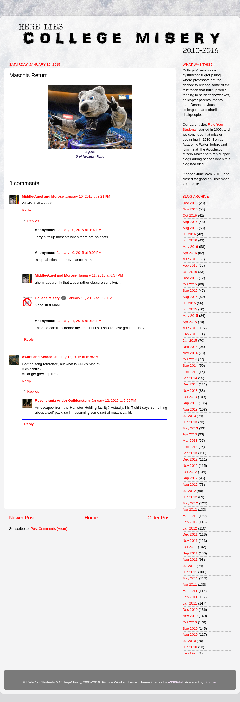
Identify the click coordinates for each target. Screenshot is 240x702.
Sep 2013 (190, 403)
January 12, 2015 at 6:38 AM (76, 357)
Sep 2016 (190, 222)
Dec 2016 (190, 203)
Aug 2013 (190, 409)
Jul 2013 (189, 416)
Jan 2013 (190, 453)
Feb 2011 (190, 597)
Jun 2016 (190, 240)
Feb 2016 (190, 265)
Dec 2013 (190, 384)
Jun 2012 (190, 497)
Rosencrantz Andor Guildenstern (62, 400)
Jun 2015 (190, 309)
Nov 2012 (190, 466)
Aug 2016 (190, 228)
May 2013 (190, 428)
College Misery (47, 298)
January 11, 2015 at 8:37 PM (100, 275)
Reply (26, 210)
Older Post (159, 517)
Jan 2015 (190, 340)
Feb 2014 (190, 372)
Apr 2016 (190, 253)
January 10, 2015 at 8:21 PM (87, 196)
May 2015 (190, 316)
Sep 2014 (190, 365)
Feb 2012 (190, 522)
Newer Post (22, 517)
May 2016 (190, 247)
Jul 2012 (189, 491)
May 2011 (190, 578)
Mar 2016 (190, 259)
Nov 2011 (190, 541)
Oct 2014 (190, 359)
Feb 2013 (190, 447)
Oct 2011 (190, 547)
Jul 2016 (189, 234)
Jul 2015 (189, 303)
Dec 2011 (190, 534)
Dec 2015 (190, 278)
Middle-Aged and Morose (43, 196)
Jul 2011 (189, 566)
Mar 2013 (190, 440)
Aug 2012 (190, 484)
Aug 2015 (190, 297)
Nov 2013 (190, 391)
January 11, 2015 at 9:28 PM (79, 321)
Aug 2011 (190, 559)
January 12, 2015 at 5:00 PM (114, 400)
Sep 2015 (190, 290)
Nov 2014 (190, 353)
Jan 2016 (190, 272)
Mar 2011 (190, 591)
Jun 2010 (190, 647)
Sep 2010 (190, 628)
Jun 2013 (190, 422)
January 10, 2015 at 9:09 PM (79, 253)
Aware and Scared (37, 357)
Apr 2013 (190, 434)
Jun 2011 (190, 572)
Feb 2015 (190, 334)
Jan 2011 (190, 603)
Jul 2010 (189, 641)
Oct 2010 (190, 622)
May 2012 (190, 503)
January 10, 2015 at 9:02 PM (79, 230)
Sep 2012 (190, 478)
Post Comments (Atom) (49, 529)
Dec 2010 (190, 610)
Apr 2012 (190, 509)
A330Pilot (175, 682)
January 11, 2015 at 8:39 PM (90, 298)
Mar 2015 (190, 328)
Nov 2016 (190, 209)
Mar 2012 (190, 516)
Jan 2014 (190, 378)
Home (91, 517)
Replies (33, 221)
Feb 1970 (190, 653)
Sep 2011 (190, 553)
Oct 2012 (190, 472)
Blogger (210, 682)
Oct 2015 (190, 284)
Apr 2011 (190, 584)
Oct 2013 (190, 397)
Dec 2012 (190, 459)
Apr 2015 (190, 322)
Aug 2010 (190, 634)
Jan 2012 (190, 528)
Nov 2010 (190, 616)
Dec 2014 (190, 347)
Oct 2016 (190, 215)
